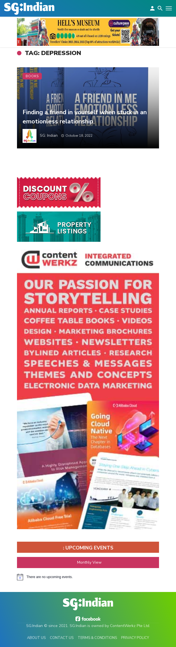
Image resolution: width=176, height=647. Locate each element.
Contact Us (62, 637)
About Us (36, 637)
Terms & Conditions (97, 637)
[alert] (88, 577)
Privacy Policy (135, 637)
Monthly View (88, 562)
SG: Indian (49, 135)
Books (32, 76)
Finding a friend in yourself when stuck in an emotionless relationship (85, 117)
